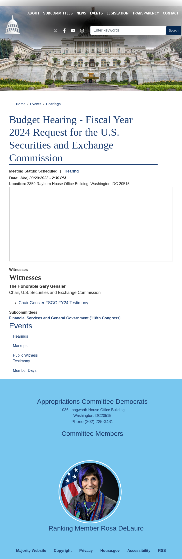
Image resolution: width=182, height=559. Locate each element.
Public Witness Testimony (25, 350)
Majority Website (31, 543)
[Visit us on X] (58, 31)
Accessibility (138, 543)
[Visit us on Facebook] (66, 31)
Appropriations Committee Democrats (92, 394)
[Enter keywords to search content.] (127, 31)
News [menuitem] (81, 13)
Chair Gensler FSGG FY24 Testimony (53, 295)
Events (35, 96)
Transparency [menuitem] (145, 13)
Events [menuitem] (96, 13)
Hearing (72, 164)
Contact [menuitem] (170, 13)
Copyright (63, 543)
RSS (162, 543)
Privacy (86, 543)
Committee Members (92, 426)
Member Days (24, 363)
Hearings (53, 96)
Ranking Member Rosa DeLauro (96, 520)
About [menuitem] (33, 13)
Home (20, 96)
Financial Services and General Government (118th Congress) (64, 310)
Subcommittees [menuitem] (58, 13)
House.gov (110, 543)
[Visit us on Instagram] (82, 31)
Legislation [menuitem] (117, 13)
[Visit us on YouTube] (74, 31)
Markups (20, 338)
